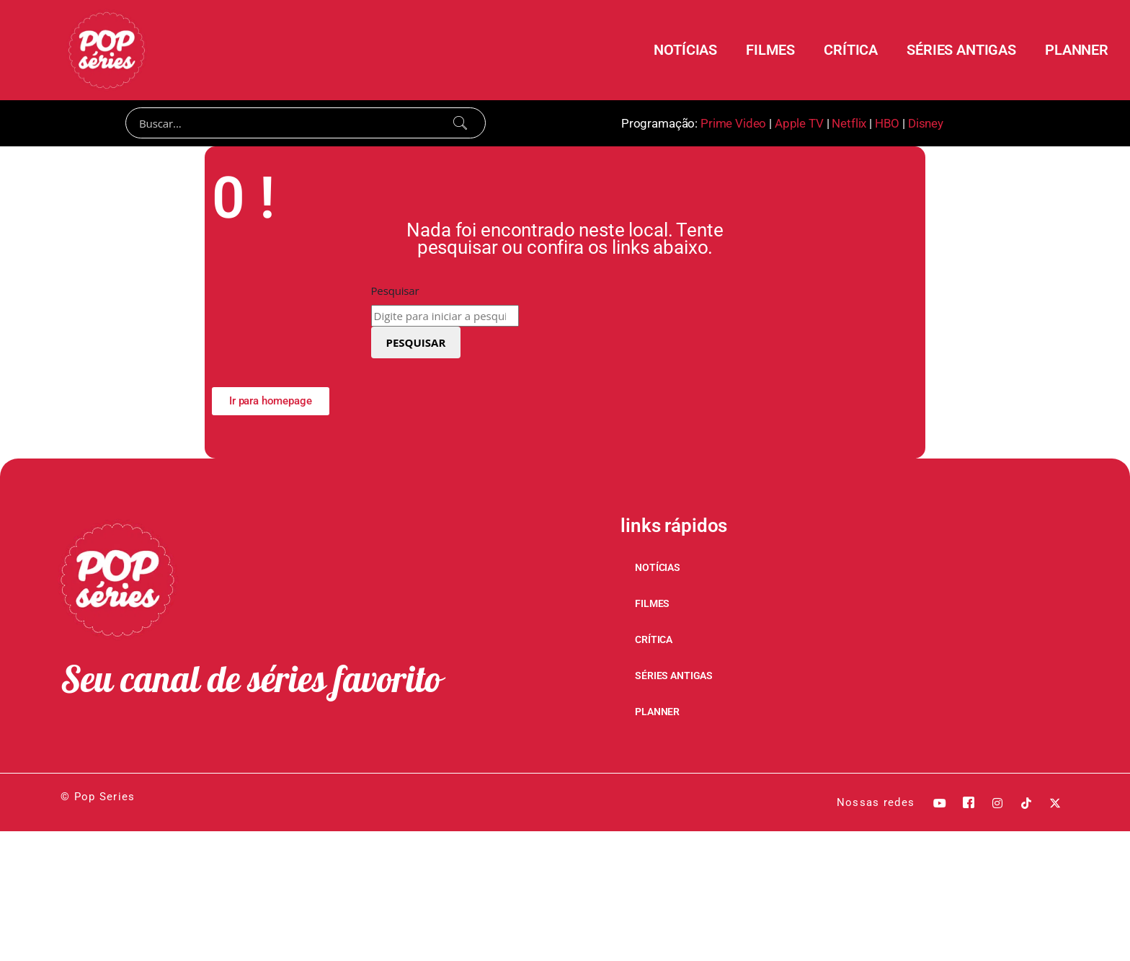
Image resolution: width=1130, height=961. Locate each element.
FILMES (770, 49)
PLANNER (1076, 49)
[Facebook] (968, 803)
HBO (887, 123)
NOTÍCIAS (685, 49)
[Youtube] (940, 803)
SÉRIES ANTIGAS (961, 49)
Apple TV (799, 123)
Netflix (849, 123)
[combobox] (445, 316)
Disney (925, 123)
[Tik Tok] (1026, 803)
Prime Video (733, 123)
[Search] (305, 123)
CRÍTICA (851, 49)
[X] (1055, 803)
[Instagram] (997, 803)
